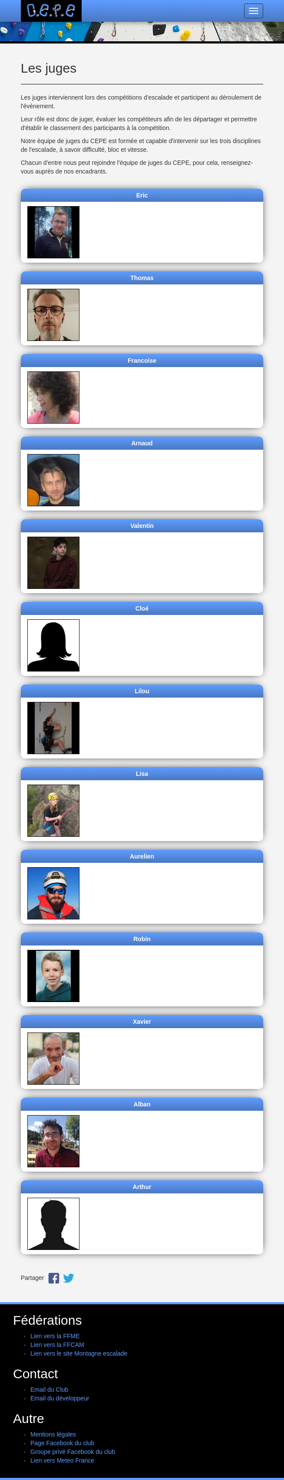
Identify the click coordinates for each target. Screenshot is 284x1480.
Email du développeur (59, 1398)
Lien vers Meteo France (62, 1460)
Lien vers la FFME (55, 1336)
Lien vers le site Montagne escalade (78, 1353)
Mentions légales (53, 1434)
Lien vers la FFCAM (57, 1344)
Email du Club (49, 1389)
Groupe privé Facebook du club (72, 1451)
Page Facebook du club (62, 1443)
